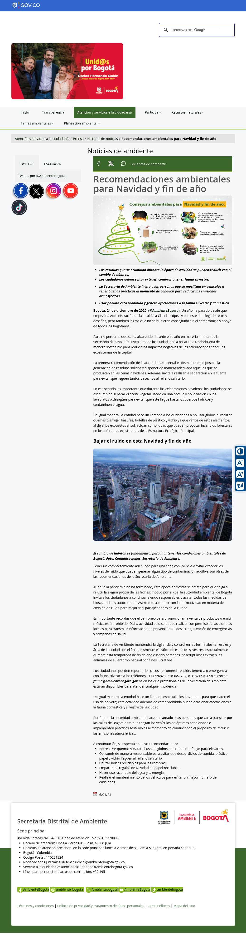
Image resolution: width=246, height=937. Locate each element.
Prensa (78, 138)
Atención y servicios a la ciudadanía (42, 138)
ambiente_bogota (67, 889)
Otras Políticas (159, 906)
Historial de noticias (102, 138)
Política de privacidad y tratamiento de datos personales (100, 906)
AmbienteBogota (33, 889)
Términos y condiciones (35, 906)
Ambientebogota (102, 889)
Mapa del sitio (184, 906)
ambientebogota (167, 889)
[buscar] (196, 30)
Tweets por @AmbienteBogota (41, 175)
